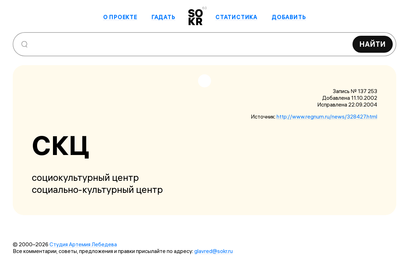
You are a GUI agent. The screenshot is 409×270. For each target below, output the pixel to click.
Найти (373, 44)
